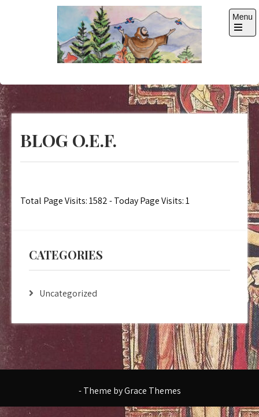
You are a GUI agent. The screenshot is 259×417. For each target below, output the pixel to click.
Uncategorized (68, 293)
